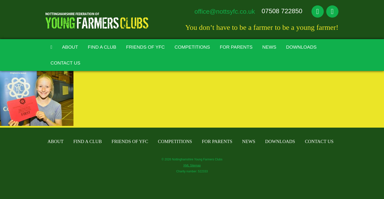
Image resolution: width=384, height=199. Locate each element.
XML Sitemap (192, 165)
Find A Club (102, 47)
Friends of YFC (145, 47)
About (70, 47)
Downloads (301, 47)
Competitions (192, 47)
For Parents (236, 47)
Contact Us (65, 63)
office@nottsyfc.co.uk (224, 11)
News (269, 47)
